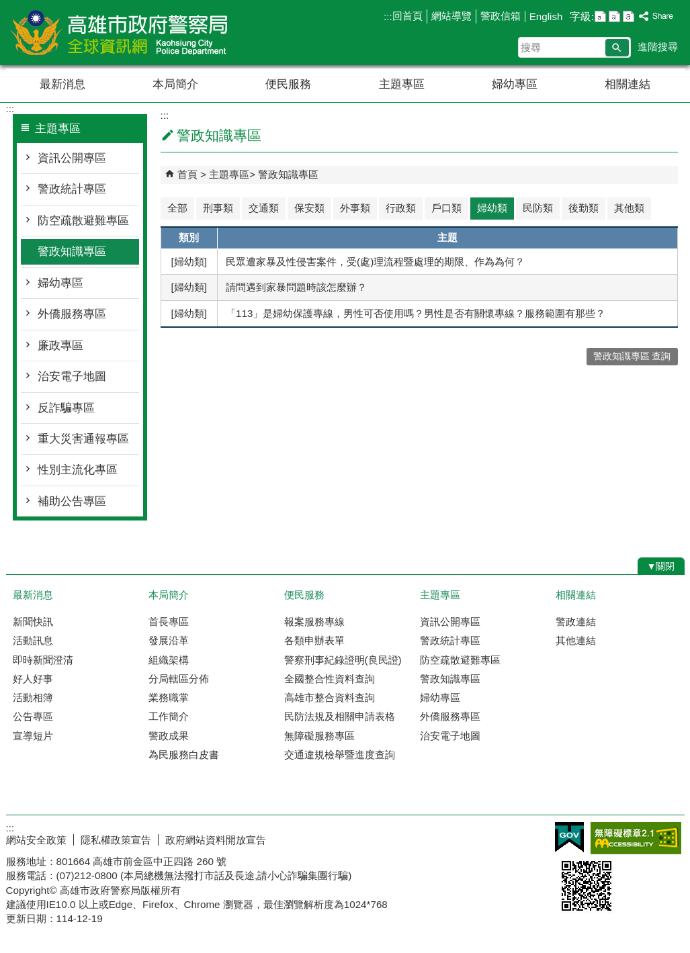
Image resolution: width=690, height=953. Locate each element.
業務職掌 (168, 697)
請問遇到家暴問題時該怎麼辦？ (296, 287)
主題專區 (402, 84)
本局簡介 (175, 84)
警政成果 (168, 735)
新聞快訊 (33, 621)
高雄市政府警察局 (119, 32)
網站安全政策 (36, 840)
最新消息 (62, 84)
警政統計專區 (72, 189)
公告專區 (33, 716)
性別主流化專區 (78, 469)
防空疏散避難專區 (83, 220)
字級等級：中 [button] (614, 16)
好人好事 (33, 678)
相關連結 (627, 84)
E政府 (569, 837)
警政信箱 (500, 15)
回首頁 (407, 15)
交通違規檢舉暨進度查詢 (339, 754)
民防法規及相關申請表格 (339, 716)
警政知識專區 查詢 (632, 356)
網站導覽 (451, 15)
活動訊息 (33, 640)
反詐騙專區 (66, 408)
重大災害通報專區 (83, 439)
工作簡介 (168, 716)
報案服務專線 (314, 621)
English (546, 16)
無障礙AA (636, 838)
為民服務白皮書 (183, 754)
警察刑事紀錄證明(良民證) (343, 660)
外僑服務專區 (72, 314)
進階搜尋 (658, 46)
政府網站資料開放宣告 (215, 840)
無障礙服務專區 (319, 735)
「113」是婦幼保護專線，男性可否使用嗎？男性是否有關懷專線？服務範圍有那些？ (415, 313)
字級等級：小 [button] (600, 16)
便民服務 (288, 84)
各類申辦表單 (314, 640)
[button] (617, 47)
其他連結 (576, 640)
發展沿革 (168, 640)
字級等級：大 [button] (628, 16)
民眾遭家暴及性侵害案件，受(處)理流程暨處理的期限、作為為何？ (375, 261)
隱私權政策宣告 (116, 840)
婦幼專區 (514, 84)
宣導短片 (33, 735)
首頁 (187, 174)
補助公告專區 (72, 501)
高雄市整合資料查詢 (329, 697)
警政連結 (576, 621)
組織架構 (168, 660)
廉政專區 (60, 345)
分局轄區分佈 (178, 678)
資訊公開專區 (72, 158)
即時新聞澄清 (43, 660)
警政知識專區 (72, 251)
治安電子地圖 (72, 376)
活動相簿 (33, 697)
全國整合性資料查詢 (329, 678)
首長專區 (168, 621)
